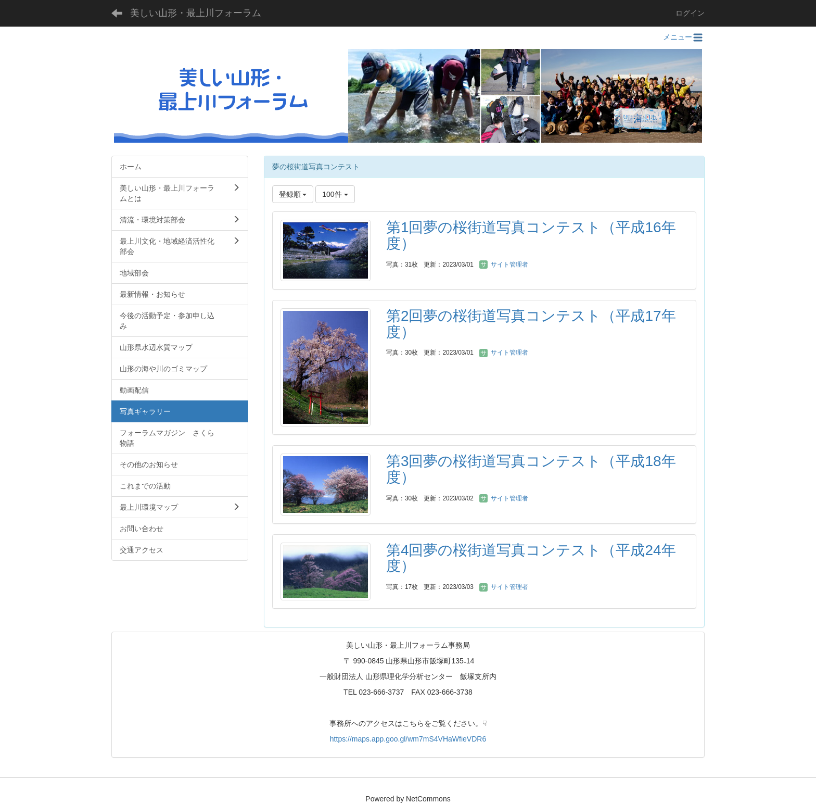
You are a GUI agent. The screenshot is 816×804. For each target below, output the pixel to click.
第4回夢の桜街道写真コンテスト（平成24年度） (531, 558)
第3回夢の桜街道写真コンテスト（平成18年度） (531, 469)
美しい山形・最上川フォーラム (195, 13)
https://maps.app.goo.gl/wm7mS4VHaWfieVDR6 (408, 739)
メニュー (684, 37)
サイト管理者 (503, 264)
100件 (335, 194)
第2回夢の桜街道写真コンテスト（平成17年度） (531, 324)
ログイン (690, 13)
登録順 (293, 194)
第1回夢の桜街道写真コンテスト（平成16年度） (531, 235)
